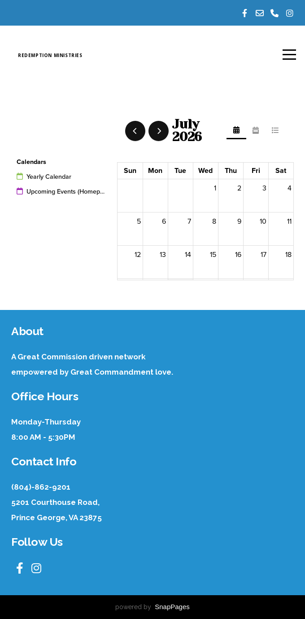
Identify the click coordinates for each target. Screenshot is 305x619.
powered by (152, 606)
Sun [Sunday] (130, 170)
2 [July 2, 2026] (239, 188)
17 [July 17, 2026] (263, 254)
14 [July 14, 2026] (188, 254)
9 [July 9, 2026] (239, 221)
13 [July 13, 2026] (163, 254)
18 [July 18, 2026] (288, 254)
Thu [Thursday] (231, 170)
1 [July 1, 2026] (215, 188)
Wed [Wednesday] (205, 170)
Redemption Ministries (97, 56)
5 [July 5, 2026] (139, 221)
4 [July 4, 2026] (290, 188)
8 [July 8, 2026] (214, 221)
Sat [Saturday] (280, 170)
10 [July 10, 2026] (263, 221)
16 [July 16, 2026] (238, 254)
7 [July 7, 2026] (189, 221)
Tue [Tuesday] (180, 170)
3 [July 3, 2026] (264, 188)
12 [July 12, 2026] (138, 254)
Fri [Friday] (256, 170)
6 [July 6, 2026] (164, 221)
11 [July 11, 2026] (289, 221)
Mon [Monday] (155, 170)
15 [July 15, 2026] (213, 254)
